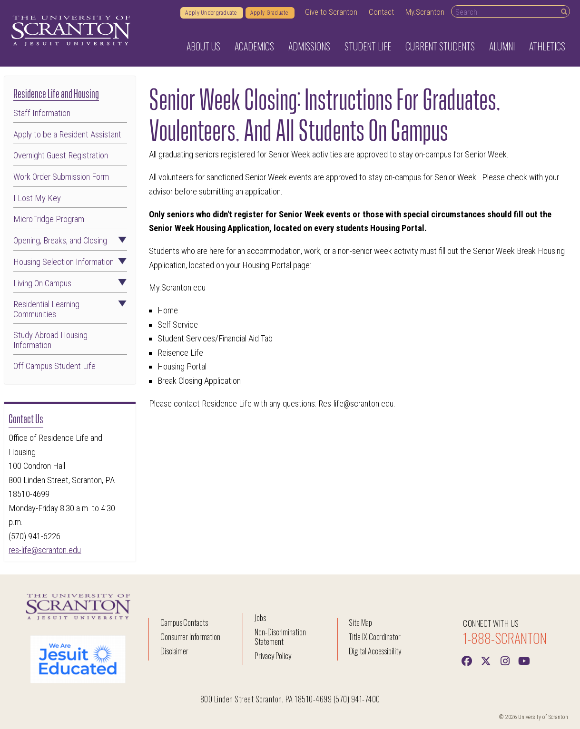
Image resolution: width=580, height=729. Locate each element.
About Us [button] (203, 46)
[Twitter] (485, 660)
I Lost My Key (37, 198)
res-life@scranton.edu (45, 550)
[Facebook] (466, 660)
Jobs (260, 617)
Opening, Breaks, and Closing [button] (70, 240)
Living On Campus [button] (70, 283)
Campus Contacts (184, 622)
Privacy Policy (273, 655)
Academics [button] (254, 46)
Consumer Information (190, 636)
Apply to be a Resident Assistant (67, 134)
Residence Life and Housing (56, 92)
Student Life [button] (367, 46)
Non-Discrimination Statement (280, 636)
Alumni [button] (502, 46)
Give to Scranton (331, 12)
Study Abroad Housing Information (50, 340)
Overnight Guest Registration (60, 155)
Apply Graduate (270, 13)
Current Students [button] (440, 46)
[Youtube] (523, 660)
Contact (381, 12)
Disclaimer (174, 651)
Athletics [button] (547, 46)
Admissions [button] (309, 46)
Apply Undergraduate (211, 13)
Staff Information (41, 113)
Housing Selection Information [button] (70, 262)
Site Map (360, 622)
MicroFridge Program (48, 219)
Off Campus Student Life (54, 366)
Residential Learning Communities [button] (70, 309)
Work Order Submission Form (61, 177)
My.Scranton (424, 12)
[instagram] (504, 660)
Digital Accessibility (375, 651)
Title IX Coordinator (375, 636)
